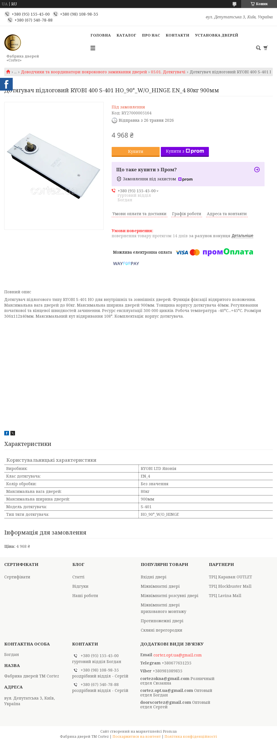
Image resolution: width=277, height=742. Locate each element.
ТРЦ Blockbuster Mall (230, 586)
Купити (135, 151)
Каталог (126, 35)
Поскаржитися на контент (136, 736)
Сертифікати (17, 577)
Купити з (185, 151)
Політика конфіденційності (191, 736)
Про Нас (151, 35)
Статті (78, 577)
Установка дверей (216, 35)
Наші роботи (85, 595)
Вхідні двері (153, 577)
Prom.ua (170, 731)
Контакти (177, 35)
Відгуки (80, 586)
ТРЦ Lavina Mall (225, 595)
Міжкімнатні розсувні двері (169, 595)
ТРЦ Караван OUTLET (230, 577)
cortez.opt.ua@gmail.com (177, 655)
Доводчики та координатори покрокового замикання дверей (84, 72)
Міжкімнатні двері (160, 586)
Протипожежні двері (162, 620)
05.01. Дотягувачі (168, 72)
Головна (100, 35)
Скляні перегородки (161, 630)
